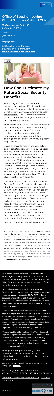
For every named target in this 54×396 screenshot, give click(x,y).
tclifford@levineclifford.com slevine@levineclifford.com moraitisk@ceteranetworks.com (18, 49)
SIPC (4, 282)
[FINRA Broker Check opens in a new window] (42, 388)
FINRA (46, 279)
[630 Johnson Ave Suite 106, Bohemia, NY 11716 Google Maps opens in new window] (15, 26)
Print (7, 61)
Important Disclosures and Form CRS (20, 377)
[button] (45, 5)
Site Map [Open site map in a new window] (6, 390)
